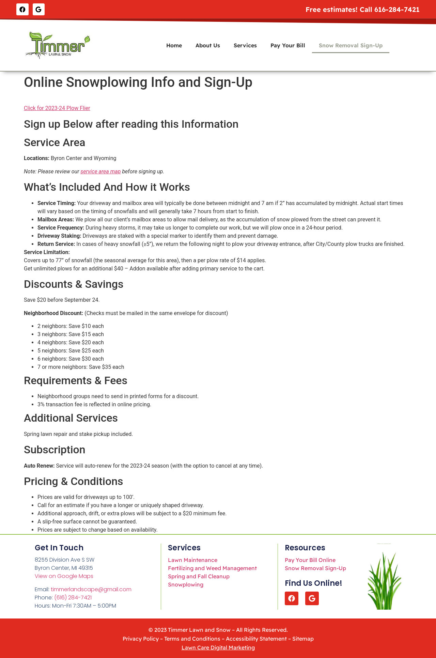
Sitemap (303, 637)
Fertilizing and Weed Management (212, 567)
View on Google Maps (64, 575)
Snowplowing (185, 583)
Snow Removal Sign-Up (351, 44)
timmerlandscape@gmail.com (91, 588)
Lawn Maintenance (192, 558)
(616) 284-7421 (73, 596)
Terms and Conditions (192, 637)
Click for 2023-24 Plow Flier (57, 107)
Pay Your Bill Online (310, 558)
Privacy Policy (141, 637)
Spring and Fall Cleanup (199, 575)
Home (174, 44)
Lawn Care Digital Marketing (218, 646)
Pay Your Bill (287, 44)
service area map (100, 170)
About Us (208, 44)
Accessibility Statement (256, 637)
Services (245, 44)
